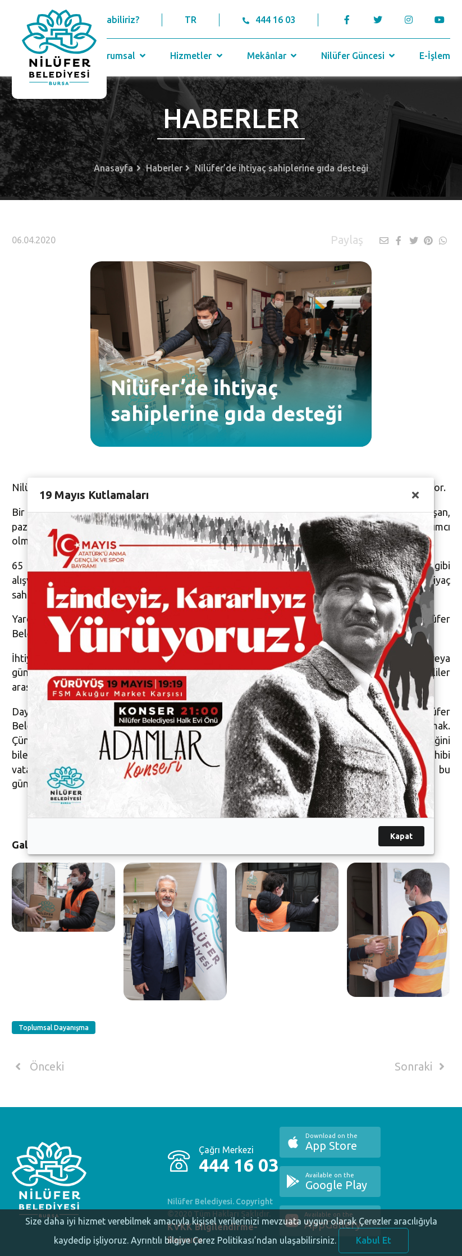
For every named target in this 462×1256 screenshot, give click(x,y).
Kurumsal (122, 56)
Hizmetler (197, 56)
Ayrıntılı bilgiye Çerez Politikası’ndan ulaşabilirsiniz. (233, 1248)
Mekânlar (273, 56)
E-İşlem (434, 56)
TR (190, 20)
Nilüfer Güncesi (359, 56)
